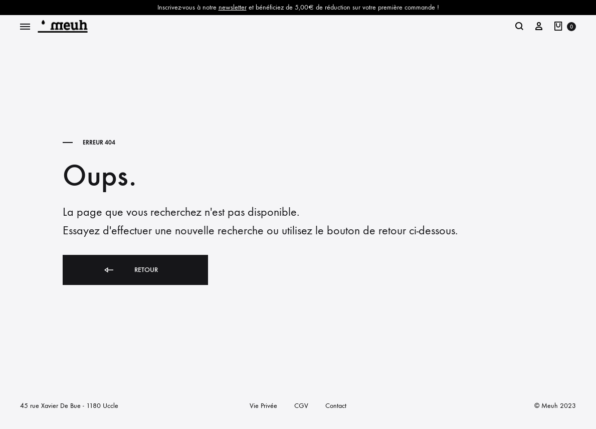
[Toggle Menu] (25, 27)
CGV (301, 405)
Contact (335, 405)
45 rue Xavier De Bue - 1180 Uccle (69, 405)
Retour (130, 270)
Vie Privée (263, 405)
